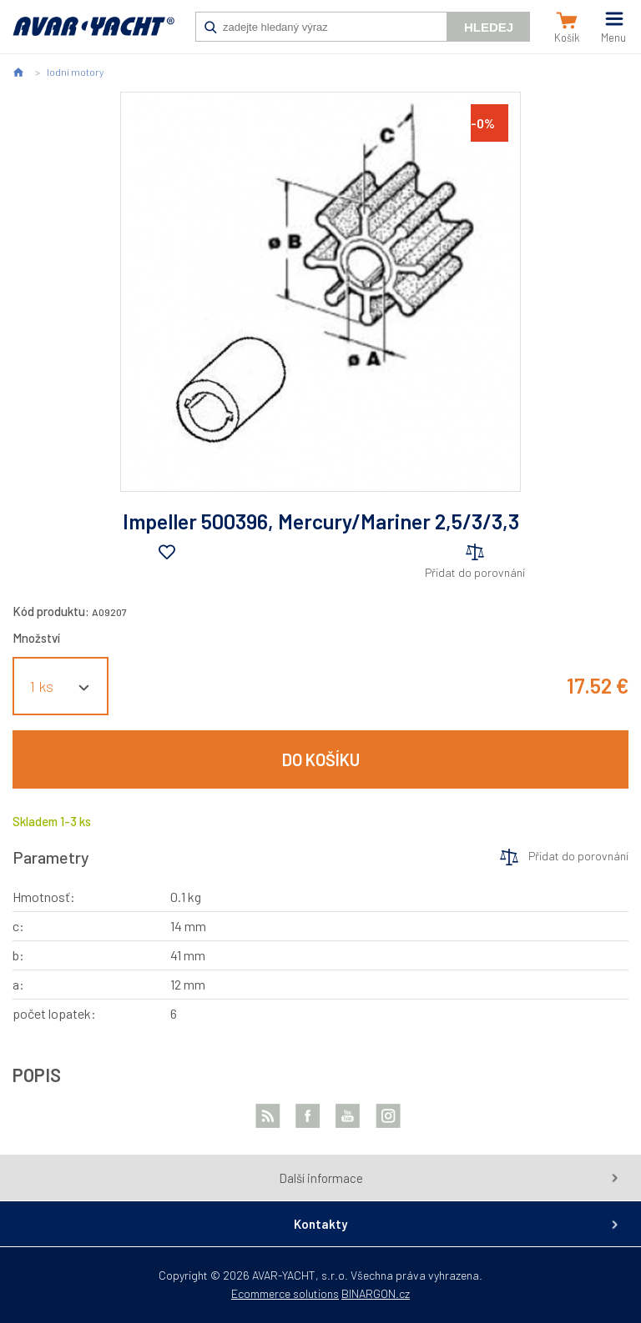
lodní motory (75, 72)
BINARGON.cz (375, 1293)
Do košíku (321, 759)
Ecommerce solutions (285, 1293)
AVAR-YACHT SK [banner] (93, 35)
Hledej (488, 27)
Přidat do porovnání (475, 572)
